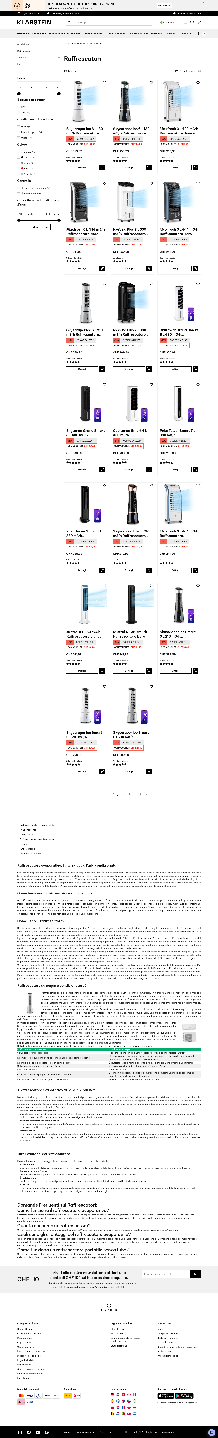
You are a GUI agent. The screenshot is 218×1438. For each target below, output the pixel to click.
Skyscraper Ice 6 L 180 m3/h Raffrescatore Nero (131, 131)
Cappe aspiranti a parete (30, 1369)
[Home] (67, 43)
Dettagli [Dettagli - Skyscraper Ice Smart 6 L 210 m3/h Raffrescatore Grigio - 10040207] (129, 771)
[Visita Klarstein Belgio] (112, 1413)
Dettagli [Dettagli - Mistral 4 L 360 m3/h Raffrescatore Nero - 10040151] (129, 671)
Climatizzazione (78, 43)
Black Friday (117, 1329)
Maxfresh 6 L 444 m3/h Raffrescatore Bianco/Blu (179, 533)
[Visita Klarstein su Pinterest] (46, 1432)
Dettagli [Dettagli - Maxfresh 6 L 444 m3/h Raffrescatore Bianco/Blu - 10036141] (176, 570)
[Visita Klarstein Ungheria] (134, 1401)
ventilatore (76, 876)
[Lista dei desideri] (192, 22)
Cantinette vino (25, 1329)
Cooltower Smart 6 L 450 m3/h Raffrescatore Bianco (130, 433)
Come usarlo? (27, 834)
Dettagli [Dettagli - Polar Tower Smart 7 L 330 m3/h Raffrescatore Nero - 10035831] (82, 570)
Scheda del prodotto (74, 157)
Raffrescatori (24, 50)
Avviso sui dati (164, 1351)
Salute (23, 844)
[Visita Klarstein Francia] (129, 1394)
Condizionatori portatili (29, 1333)
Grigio (27, 163)
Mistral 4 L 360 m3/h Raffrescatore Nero (130, 634)
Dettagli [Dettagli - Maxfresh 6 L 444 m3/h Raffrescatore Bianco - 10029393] (176, 168)
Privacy (67, 1432)
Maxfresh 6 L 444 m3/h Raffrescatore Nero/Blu (179, 231)
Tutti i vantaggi (27, 848)
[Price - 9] (25, 87)
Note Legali (106, 1432)
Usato (26, 137)
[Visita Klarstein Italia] (134, 1394)
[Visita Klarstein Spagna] (112, 1401)
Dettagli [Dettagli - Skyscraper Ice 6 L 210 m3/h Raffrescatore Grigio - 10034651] (82, 369)
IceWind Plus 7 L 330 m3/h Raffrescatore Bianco (129, 231)
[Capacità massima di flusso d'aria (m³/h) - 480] (52, 214)
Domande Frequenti (30, 853)
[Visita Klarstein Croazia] (118, 1407)
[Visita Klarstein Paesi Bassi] (118, 1413)
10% (24, 107)
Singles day (117, 1333)
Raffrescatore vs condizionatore (37, 839)
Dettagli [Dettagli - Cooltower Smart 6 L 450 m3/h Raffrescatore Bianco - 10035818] (129, 469)
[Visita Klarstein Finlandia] (134, 1407)
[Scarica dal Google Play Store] (184, 1396)
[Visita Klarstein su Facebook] (29, 1432)
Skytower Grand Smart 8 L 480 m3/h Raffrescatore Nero (85, 433)
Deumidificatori (25, 1338)
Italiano (167, 22)
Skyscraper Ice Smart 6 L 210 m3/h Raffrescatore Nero (178, 634)
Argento (28, 174)
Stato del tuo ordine (167, 1338)
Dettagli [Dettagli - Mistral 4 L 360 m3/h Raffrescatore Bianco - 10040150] (82, 671)
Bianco (28, 152)
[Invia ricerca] (69, 22)
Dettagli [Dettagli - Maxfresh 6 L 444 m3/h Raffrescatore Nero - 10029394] (82, 268)
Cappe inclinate (25, 1346)
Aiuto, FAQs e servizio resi (189, 13)
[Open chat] (211, 1432)
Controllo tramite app (36, 188)
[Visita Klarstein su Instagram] (20, 1432)
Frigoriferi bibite (25, 1360)
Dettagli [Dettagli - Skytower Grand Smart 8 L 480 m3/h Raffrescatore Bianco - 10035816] (176, 369)
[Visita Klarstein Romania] (123, 1407)
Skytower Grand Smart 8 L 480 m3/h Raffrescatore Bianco (179, 332)
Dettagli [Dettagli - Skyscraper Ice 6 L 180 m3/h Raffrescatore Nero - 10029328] (129, 168)
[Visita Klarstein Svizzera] (123, 1394)
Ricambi (21, 64)
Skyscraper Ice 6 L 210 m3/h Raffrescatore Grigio (84, 332)
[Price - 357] (52, 87)
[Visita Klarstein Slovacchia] (123, 1401)
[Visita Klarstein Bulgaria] (129, 1407)
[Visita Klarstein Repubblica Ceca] (129, 1401)
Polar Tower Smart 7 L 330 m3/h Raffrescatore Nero (84, 533)
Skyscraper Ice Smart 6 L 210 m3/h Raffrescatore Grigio (131, 734)
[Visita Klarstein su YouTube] (38, 1432)
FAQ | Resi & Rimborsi (168, 1333)
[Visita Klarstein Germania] (112, 1394)
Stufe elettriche (119, 1345)
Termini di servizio (187, 1405)
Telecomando (31, 193)
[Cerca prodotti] (109, 22)
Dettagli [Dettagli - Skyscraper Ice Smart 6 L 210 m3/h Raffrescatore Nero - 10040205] (176, 671)
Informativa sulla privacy (166, 1405)
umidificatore (194, 974)
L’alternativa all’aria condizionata (37, 825)
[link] (85, 101)
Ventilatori (22, 57)
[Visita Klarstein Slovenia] (129, 1413)
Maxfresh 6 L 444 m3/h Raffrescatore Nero (85, 231)
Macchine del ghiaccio (29, 1355)
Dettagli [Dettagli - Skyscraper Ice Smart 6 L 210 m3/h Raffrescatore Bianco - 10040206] (82, 771)
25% (25, 112)
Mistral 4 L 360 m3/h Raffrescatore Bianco (84, 634)
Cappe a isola (24, 1342)
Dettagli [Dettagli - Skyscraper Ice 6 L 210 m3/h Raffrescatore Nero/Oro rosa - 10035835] (129, 570)
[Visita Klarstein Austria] (118, 1394)
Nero (27, 157)
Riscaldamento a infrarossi (31, 1351)
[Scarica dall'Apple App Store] (165, 1396)
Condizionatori (24, 44)
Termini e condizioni (85, 1432)
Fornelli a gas (24, 1378)
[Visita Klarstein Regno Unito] (118, 1401)
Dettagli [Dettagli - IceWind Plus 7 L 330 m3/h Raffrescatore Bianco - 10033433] (129, 268)
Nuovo (26, 126)
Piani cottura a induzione (30, 1373)
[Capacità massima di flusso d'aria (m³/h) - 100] (25, 214)
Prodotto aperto (31, 132)
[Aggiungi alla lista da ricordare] (104, 82)
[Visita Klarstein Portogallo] (123, 1413)
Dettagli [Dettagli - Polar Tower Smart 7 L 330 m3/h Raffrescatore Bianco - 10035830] (176, 469)
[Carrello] (199, 22)
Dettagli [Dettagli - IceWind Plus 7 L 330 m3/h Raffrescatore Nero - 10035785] (129, 369)
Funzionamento (28, 829)
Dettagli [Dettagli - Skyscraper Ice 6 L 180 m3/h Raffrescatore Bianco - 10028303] (82, 168)
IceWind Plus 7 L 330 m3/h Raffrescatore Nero (129, 332)
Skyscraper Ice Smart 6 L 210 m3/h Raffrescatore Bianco (84, 734)
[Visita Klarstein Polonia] (112, 1407)
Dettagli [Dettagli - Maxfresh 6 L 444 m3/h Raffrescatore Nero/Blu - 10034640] (176, 268)
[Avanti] (204, 34)
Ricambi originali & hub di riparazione (177, 1346)
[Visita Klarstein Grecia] (134, 1414)
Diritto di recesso (166, 1342)
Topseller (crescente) (187, 71)
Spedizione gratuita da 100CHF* (65, 13)
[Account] (185, 22)
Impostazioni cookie (167, 1355)
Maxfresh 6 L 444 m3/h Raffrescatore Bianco (179, 131)
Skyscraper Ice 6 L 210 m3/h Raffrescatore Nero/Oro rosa (131, 533)
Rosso (27, 168)
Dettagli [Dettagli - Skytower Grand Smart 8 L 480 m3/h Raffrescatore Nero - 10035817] (82, 469)
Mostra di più (39, 226)
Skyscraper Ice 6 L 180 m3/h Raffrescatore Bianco (84, 131)
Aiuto (160, 1329)
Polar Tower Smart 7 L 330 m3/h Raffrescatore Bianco (177, 433)
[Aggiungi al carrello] (102, 167)
